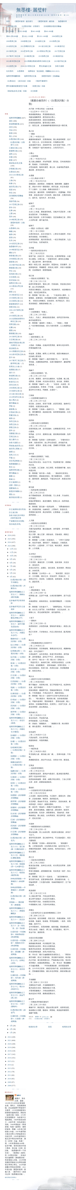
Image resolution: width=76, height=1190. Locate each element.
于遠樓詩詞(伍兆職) (16, 521)
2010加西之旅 (54, 41)
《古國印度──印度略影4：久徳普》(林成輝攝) (17, 1018)
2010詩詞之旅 (11, 46)
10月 (12, 556)
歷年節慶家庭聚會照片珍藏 (16, 86)
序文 (11, 271)
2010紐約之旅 (40, 41)
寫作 (11, 217)
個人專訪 (12, 400)
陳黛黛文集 (13, 268)
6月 (11, 570)
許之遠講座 (13, 482)
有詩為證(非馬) (15, 524)
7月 (11, 566)
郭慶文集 (12, 415)
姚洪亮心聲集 (14, 449)
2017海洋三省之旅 (13, 56)
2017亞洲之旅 (60, 51)
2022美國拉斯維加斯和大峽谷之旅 (37, 61)
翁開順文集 (13, 370)
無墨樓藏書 (13, 464)
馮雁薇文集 (13, 433)
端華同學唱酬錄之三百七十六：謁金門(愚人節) (17, 995)
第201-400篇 (22, 31)
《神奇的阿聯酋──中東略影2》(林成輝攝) (17, 881)
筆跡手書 (12, 201)
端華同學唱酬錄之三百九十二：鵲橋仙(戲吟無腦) (17, 594)
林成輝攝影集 (14, 124)
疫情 (11, 237)
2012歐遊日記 (59, 46)
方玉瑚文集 (13, 340)
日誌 (11, 130)
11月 (12, 552)
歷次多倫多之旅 (45, 66)
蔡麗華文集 (13, 151)
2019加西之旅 (43, 56)
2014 (10, 1065)
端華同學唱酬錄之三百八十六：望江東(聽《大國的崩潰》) (17, 846)
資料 (11, 154)
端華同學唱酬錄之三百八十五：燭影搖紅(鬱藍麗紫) (17, 855)
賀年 (11, 430)
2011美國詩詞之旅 (27, 46)
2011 (9, 1075)
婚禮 (11, 452)
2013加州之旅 (11, 51)
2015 (10, 1061)
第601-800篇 (48, 31)
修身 (11, 234)
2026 (10, 535)
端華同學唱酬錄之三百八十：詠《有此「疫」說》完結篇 (17, 925)
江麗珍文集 (13, 148)
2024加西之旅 (11, 66)
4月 (11, 577)
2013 (10, 1068)
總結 (11, 253)
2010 (10, 1079)
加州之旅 (12, 421)
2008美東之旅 (11, 41)
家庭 (11, 160)
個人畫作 (12, 440)
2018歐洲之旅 (29, 56)
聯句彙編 (12, 473)
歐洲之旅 (12, 379)
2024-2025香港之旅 (28, 66)
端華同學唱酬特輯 (13, 76)
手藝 (11, 458)
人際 (11, 213)
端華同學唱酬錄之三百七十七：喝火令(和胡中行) (17, 986)
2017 (10, 1054)
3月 (11, 1026)
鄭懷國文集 (13, 334)
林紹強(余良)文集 (15, 163)
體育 (11, 292)
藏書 (11, 476)
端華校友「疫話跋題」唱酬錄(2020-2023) (43, 71)
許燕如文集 (13, 412)
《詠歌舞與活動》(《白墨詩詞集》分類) (17, 750)
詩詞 (11, 127)
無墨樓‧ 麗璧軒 (31, 10)
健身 (11, 418)
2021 (10, 1040)
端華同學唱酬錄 (15, 118)
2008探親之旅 (26, 41)
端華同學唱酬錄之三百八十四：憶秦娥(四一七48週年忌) (17, 864)
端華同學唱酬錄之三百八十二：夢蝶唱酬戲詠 (17, 910)
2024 (10, 542)
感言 (11, 121)
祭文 (11, 467)
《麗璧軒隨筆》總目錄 (45, 21)
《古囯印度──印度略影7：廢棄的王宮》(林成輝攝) (17, 943)
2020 (10, 1044)
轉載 (11, 231)
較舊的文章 (66, 1027)
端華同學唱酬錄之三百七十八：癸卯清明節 (17, 969)
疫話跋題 (12, 348)
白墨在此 (12, 172)
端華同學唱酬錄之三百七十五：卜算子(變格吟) (17, 1004)
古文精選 (34, 91)
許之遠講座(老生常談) (17, 509)
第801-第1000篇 (12, 36)
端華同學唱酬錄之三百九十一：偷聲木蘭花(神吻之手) (17, 615)
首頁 (8, 21)
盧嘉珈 (11, 262)
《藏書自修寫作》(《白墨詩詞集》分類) (17, 764)
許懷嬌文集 (13, 169)
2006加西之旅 (57, 36)
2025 (10, 539)
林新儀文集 (13, 256)
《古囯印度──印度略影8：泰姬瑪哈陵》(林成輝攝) (17, 934)
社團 (11, 327)
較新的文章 (33, 1027)
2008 (10, 1086)
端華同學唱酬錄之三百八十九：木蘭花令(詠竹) (17, 632)
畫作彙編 (12, 403)
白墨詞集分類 (11, 26)
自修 (11, 157)
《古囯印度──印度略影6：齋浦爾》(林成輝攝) (17, 951)
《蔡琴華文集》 (15, 363)
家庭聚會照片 (14, 304)
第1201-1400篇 (42, 36)
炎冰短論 (12, 280)
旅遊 (11, 133)
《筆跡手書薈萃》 (42, 81)
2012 (10, 1072)
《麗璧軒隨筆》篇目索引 (23, 21)
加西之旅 (12, 424)
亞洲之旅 (12, 437)
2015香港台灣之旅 (44, 51)
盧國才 (19, 1095)
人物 (11, 180)
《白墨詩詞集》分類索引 (30, 26)
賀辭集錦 (12, 488)
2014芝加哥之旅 (27, 51)
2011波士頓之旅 (44, 46)
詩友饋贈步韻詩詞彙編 (52, 26)
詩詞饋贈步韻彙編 (16, 196)
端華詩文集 (13, 283)
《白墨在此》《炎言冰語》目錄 (18, 81)
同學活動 (12, 324)
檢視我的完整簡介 (11, 1177)
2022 (10, 1037)
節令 (11, 207)
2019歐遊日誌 (58, 56)
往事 (11, 211)
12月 (12, 549)
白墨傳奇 (20, 71)
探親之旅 (12, 427)
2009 (10, 1082)
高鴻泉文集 (13, 274)
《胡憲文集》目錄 (38, 86)
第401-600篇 (35, 31)
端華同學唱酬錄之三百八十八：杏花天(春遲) (17, 720)
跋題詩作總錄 (14, 491)
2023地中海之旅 (60, 61)
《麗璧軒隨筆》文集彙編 (49, 76)
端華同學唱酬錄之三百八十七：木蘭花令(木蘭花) (17, 729)
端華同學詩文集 (30, 76)
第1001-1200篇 (27, 36)
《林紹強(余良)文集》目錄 (16, 91)
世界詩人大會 (14, 367)
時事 (11, 184)
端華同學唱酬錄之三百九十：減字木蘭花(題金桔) (17, 624)
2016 (10, 1058)
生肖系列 (9, 71)
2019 (10, 1047)
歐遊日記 (12, 382)
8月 (11, 563)
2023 (10, 546)
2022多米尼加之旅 (13, 61)
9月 (11, 559)
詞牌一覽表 (13, 485)
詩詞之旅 (12, 385)
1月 (11, 1033)
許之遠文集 (13, 512)
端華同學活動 (14, 470)
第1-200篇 (10, 31)
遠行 (11, 373)
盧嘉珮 (11, 409)
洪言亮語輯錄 (14, 461)
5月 (11, 573)
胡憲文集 (12, 307)
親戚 (11, 479)
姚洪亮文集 (13, 187)
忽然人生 (12, 455)
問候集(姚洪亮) (15, 446)
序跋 (11, 406)
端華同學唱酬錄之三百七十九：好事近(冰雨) (17, 960)
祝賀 (11, 190)
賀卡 (11, 357)
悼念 (11, 193)
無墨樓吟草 (62, 21)
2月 (11, 1029)
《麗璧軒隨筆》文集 (17, 223)
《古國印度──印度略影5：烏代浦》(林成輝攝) (17, 977)
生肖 (11, 240)
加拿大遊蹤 (59, 66)
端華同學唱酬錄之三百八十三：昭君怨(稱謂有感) (17, 872)
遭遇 (11, 330)
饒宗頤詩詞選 (14, 497)
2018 (10, 1051)
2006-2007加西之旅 (16, 310)
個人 (11, 136)
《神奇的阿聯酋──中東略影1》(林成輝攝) (17, 890)
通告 (11, 494)
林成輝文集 (13, 376)
